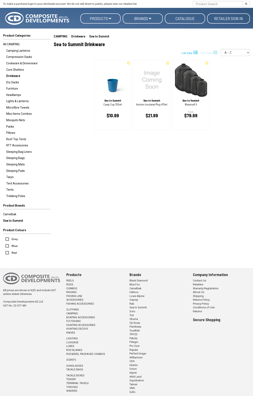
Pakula (133, 338)
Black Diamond (138, 280)
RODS (69, 284)
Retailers (198, 284)
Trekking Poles (15, 196)
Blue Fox (134, 284)
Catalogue (185, 18)
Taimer (133, 384)
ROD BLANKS (74, 350)
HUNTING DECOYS (77, 328)
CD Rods (134, 322)
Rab (131, 303)
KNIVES (70, 332)
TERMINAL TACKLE (77, 383)
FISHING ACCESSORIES (80, 303)
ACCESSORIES (74, 299)
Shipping (198, 296)
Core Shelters (15, 69)
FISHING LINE (74, 296)
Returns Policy (201, 299)
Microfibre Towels (17, 107)
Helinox (133, 292)
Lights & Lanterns (17, 101)
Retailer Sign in (228, 18)
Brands (142, 18)
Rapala (133, 349)
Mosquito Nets (15, 120)
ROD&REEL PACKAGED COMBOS (85, 353)
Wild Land (135, 376)
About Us (198, 292)
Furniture (12, 88)
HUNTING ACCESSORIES (80, 325)
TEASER (71, 379)
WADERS (71, 390)
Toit (131, 315)
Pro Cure (134, 345)
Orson (133, 368)
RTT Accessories (17, 145)
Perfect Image (137, 353)
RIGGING (71, 292)
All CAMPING (11, 44)
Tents (10, 189)
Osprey (133, 299)
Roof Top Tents (16, 139)
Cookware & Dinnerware (22, 63)
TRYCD (133, 334)
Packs (10, 126)
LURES (70, 346)
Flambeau (135, 326)
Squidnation (136, 380)
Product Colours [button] (14, 230)
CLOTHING (72, 309)
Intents (133, 365)
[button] (26, 206)
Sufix (132, 392)
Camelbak (9, 214)
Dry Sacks (12, 82)
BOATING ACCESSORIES (80, 317)
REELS (70, 280)
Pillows (10, 132)
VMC (132, 388)
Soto (132, 311)
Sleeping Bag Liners (19, 151)
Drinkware (13, 76)
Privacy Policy (201, 303)
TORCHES (72, 387)
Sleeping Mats (15, 164)
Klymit (133, 372)
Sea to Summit (13, 220)
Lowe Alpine (136, 296)
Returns (197, 311)
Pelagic (133, 341)
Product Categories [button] (17, 35)
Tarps (10, 177)
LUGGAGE (72, 342)
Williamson (136, 357)
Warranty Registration (206, 288)
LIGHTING (72, 338)
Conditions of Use (204, 307)
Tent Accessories (17, 183)
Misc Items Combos (19, 113)
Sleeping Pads (15, 170)
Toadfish (134, 330)
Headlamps (13, 95)
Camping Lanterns (18, 50)
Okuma (133, 319)
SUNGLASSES (74, 365)
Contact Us (199, 280)
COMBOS (71, 288)
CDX (132, 361)
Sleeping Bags (15, 158)
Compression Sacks (19, 57)
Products (100, 18)
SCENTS (71, 359)
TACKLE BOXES (75, 375)
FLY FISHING (73, 321)
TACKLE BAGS (74, 369)
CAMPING (60, 36)
